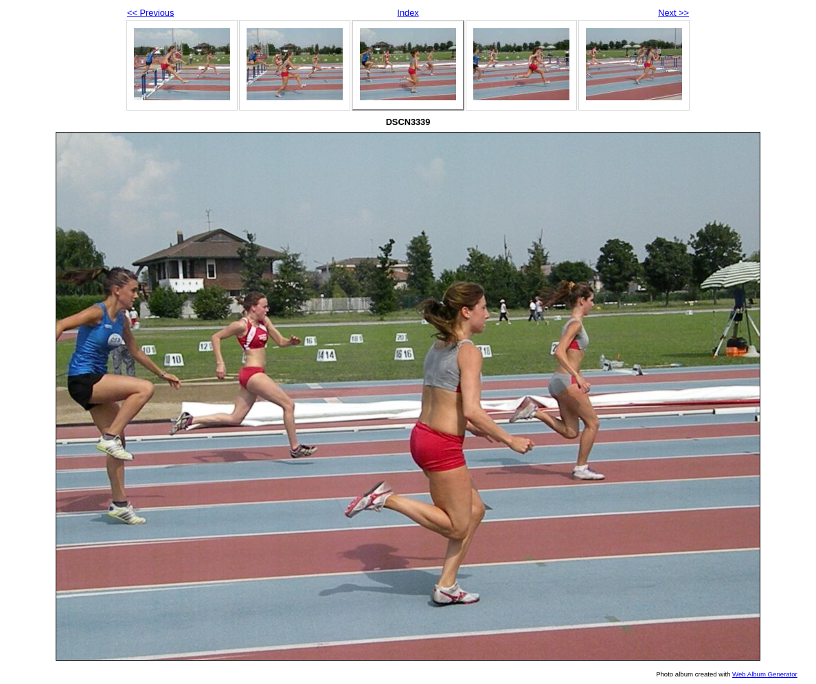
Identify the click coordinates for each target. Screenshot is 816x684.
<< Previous (150, 13)
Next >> (673, 13)
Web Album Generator (764, 674)
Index (407, 13)
